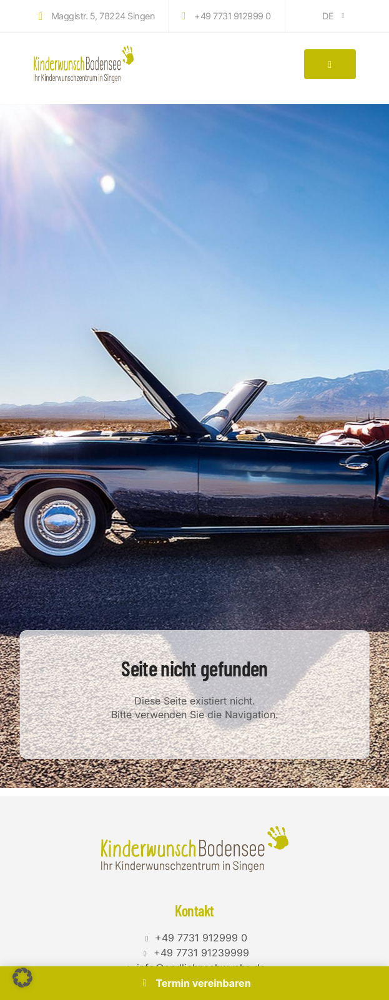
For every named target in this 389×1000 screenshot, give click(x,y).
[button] (22, 977)
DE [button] (334, 16)
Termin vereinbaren (194, 983)
